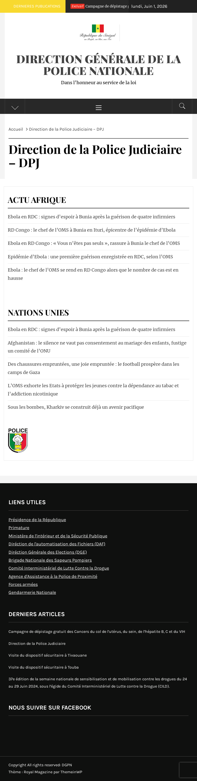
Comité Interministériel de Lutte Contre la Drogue (58, 568)
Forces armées (23, 584)
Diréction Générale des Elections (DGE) (47, 552)
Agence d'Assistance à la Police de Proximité (52, 576)
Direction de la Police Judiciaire (37, 643)
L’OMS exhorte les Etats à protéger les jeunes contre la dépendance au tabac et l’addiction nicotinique (93, 389)
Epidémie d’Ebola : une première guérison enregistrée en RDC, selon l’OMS (90, 257)
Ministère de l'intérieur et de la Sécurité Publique (57, 536)
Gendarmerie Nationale (32, 592)
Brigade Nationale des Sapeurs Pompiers (50, 560)
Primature (18, 527)
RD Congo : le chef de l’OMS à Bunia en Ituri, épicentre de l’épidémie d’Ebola (92, 230)
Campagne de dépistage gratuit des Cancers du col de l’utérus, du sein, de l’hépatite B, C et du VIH (96, 631)
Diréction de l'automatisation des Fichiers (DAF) (56, 544)
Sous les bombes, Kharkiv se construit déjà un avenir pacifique (76, 407)
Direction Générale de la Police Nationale (98, 64)
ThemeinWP (71, 772)
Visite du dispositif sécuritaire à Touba (43, 667)
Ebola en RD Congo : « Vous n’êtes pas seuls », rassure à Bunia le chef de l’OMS (94, 243)
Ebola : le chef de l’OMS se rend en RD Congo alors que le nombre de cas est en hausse (93, 274)
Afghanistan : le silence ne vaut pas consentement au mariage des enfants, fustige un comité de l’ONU (97, 347)
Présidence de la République (37, 519)
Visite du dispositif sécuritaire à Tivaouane (47, 655)
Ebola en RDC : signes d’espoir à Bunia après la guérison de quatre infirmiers (91, 217)
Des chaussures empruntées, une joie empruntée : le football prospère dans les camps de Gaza (93, 368)
